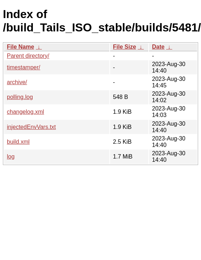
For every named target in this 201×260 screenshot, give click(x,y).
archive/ (17, 82)
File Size (124, 47)
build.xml (18, 142)
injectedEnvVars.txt (31, 127)
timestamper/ (23, 67)
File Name (20, 47)
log (10, 156)
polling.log (20, 97)
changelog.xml (25, 112)
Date (158, 47)
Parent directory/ (28, 56)
